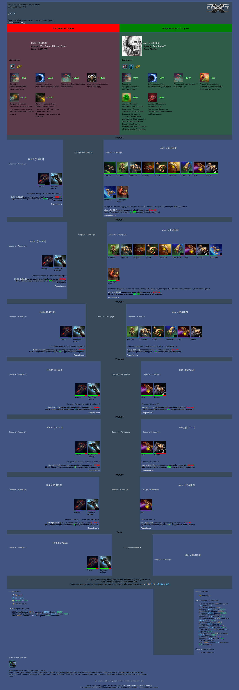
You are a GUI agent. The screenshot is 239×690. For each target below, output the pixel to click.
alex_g (22, 22)
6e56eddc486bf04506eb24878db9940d (137, 686)
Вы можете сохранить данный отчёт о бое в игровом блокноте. (119, 681)
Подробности (56, 204)
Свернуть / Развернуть (18, 164)
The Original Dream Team (53, 46)
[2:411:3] (11, 14)
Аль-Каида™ (159, 46)
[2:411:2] (39, 159)
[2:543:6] (42, 43)
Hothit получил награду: (18, 657)
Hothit (10, 22)
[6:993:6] (155, 43)
